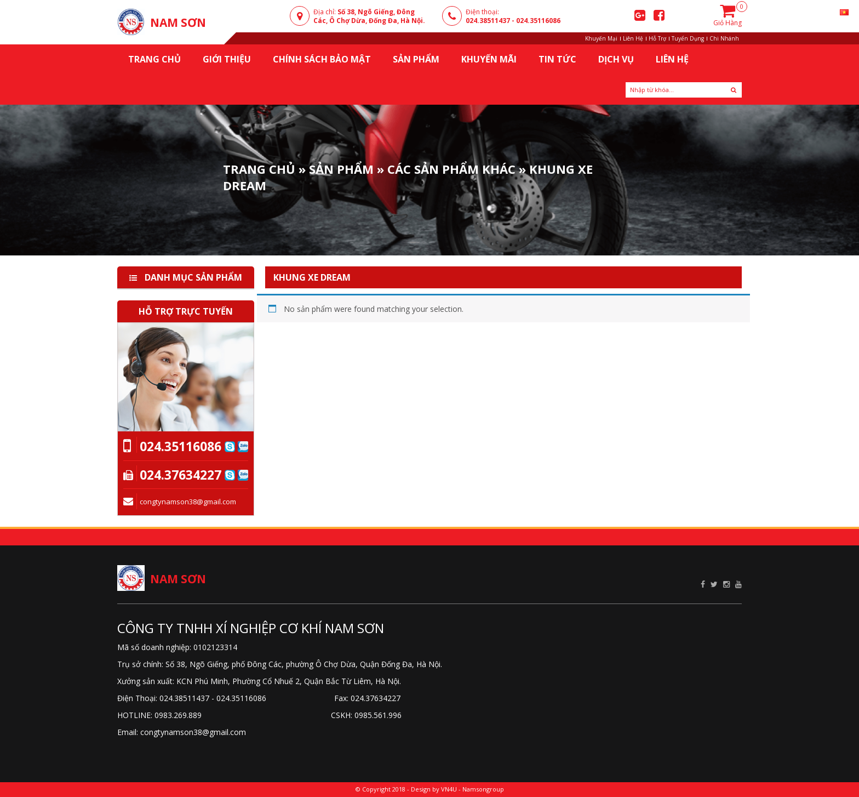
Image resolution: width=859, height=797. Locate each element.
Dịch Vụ (616, 59)
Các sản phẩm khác (451, 169)
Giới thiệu (227, 59)
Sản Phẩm (416, 59)
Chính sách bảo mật (322, 59)
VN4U (449, 789)
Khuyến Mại (601, 38)
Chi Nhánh (724, 38)
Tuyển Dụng (688, 38)
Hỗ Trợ (657, 38)
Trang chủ (154, 59)
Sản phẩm (341, 169)
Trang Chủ (259, 169)
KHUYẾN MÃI (489, 59)
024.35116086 (538, 20)
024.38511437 (488, 20)
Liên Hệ (633, 38)
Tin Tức (557, 59)
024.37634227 (180, 474)
